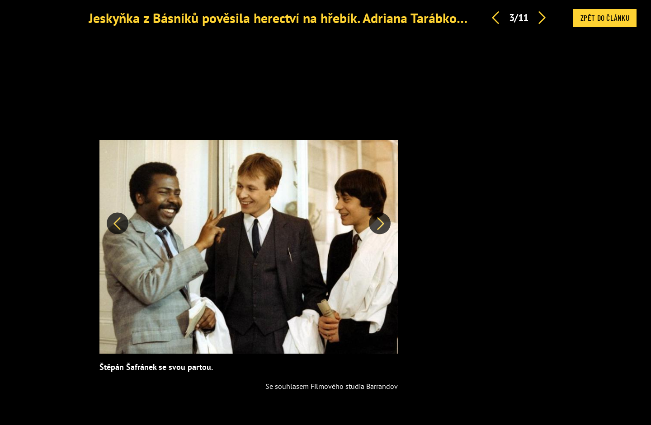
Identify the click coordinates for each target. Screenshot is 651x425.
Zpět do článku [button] (604, 18)
